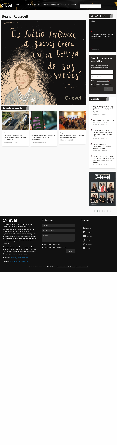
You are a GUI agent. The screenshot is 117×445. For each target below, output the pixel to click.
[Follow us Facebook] (84, 228)
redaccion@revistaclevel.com (19, 258)
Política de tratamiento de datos (66, 267)
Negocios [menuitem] (28, 5)
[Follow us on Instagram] (84, 244)
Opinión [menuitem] (73, 5)
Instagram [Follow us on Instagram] (89, 244)
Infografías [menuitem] (55, 5)
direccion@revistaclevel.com (19, 261)
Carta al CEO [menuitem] (65, 5)
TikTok (88, 240)
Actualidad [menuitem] (19, 5)
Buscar (82, 3)
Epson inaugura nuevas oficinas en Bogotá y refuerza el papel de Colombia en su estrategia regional (103, 109)
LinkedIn (88, 232)
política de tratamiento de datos (102, 85)
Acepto (101, 81)
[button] (94, 211)
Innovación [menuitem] (36, 5)
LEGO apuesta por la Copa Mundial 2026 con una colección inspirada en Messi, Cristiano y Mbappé (103, 133)
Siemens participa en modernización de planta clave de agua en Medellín (102, 146)
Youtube (89, 236)
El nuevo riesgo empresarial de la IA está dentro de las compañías (43, 137)
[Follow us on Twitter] (84, 248)
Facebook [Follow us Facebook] (89, 228)
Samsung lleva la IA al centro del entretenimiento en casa (103, 121)
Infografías (10, 12)
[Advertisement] (55, 299)
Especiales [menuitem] (46, 5)
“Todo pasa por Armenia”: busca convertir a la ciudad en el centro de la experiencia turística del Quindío (103, 159)
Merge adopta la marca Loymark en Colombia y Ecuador (72, 136)
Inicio (2, 12)
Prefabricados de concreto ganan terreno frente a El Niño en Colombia (15, 137)
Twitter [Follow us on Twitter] (88, 248)
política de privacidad (103, 81)
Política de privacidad (82, 267)
